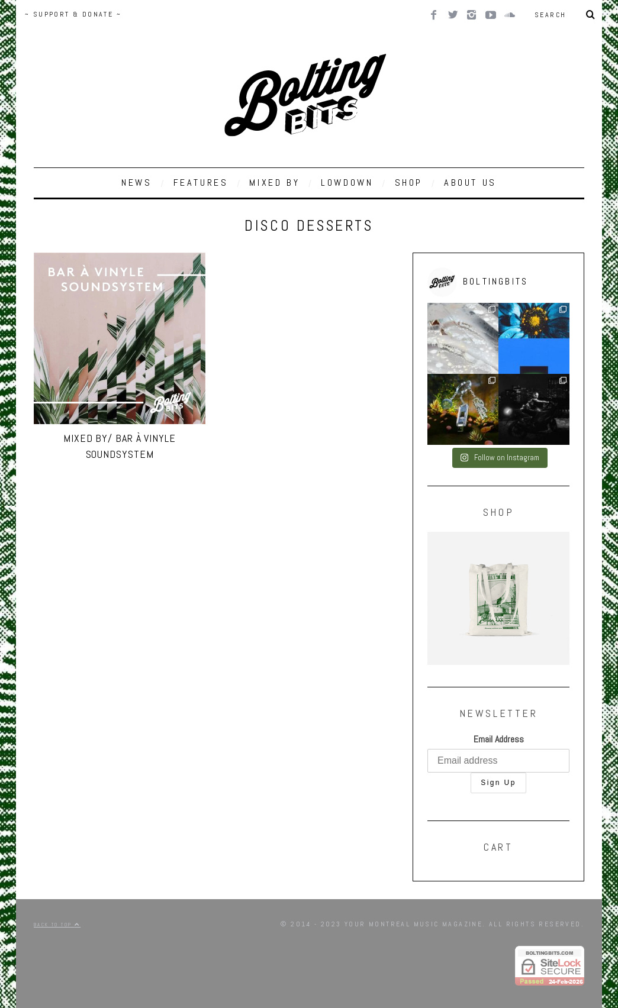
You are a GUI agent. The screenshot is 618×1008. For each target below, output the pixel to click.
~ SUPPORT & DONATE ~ (73, 14)
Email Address (499, 739)
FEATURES (200, 182)
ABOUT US (470, 182)
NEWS (136, 182)
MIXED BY (274, 182)
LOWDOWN (347, 182)
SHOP (409, 182)
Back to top (57, 925)
